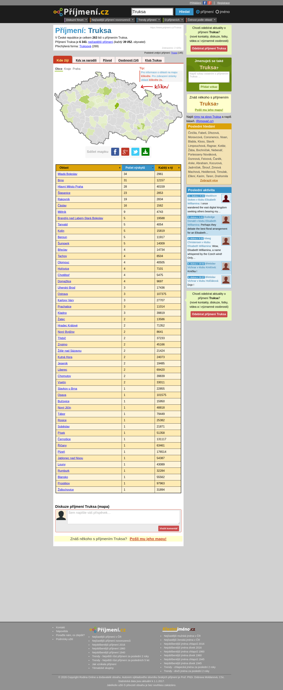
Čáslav (62, 205)
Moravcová (195, 137)
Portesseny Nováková (202, 154)
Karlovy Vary (66, 300)
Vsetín (62, 382)
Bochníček (203, 150)
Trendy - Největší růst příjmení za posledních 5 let (120, 660)
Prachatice (64, 306)
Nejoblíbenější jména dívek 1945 (183, 663)
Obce (58, 68)
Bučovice (63, 401)
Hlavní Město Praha (70, 186)
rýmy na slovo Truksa (207, 116)
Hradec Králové (68, 325)
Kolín (61, 230)
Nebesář (216, 150)
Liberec (62, 369)
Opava (62, 395)
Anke (191, 163)
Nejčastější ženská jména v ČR (182, 639)
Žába (191, 150)
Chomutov (64, 376)
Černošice (64, 439)
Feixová (206, 158)
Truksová (85, 46)
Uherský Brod (66, 287)
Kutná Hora (65, 357)
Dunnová (194, 158)
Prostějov (64, 483)
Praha (76, 68)
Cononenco (211, 137)
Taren (209, 176)
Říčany (62, 445)
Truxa (174, 52)
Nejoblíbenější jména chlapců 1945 (184, 659)
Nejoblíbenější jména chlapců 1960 (184, 651)
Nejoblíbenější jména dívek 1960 (183, 655)
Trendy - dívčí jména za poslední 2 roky (186, 671)
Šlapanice (64, 192)
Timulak (222, 171)
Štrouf (206, 167)
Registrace (223, 2)
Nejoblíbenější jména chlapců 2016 (184, 643)
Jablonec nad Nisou (70, 458)
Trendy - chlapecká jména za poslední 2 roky (189, 667)
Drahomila (221, 176)
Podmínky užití (64, 639)
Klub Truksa (153, 60)
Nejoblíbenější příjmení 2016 (108, 644)
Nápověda (62, 631)
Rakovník (64, 199)
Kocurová (215, 163)
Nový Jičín (64, 407)
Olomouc (63, 262)
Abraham (202, 163)
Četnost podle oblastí (201, 19)
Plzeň (61, 451)
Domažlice (64, 281)
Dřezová (213, 132)
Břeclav (62, 249)
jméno (225, 12)
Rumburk (63, 470)
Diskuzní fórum (76, 19)
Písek (61, 432)
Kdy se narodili (86, 60)
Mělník (62, 211)
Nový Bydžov (66, 331)
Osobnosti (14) (128, 60)
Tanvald (63, 224)
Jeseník (63, 363)
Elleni (191, 176)
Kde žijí (63, 60)
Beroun (62, 237)
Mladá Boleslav (67, 174)
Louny (62, 464)
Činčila (192, 132)
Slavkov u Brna (67, 388)
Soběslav (64, 426)
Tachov (62, 256)
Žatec (61, 319)
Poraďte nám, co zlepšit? (70, 635)
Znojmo (62, 344)
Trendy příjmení (149, 19)
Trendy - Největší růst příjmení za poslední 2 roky (120, 656)
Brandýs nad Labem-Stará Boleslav (80, 218)
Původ (107, 60)
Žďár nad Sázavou (70, 350)
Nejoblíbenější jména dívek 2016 (183, 647)
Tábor (61, 413)
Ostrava (63, 293)
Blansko (63, 477)
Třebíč (62, 338)
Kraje (67, 68)
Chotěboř (64, 275)
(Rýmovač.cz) (205, 121)
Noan (223, 137)
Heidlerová (208, 171)
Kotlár (221, 145)
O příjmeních (174, 19)
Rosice (62, 420)
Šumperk (63, 243)
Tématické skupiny (103, 668)
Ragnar (211, 145)
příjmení (208, 12)
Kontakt (60, 627)
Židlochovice (66, 489)
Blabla (192, 141)
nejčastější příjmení (100, 41)
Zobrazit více (209, 180)
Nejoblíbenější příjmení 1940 (108, 652)
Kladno (62, 312)
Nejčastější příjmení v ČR (106, 636)
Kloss (201, 141)
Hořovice (63, 268)
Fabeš (202, 132)
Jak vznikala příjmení (104, 664)
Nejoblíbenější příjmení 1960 (108, 648)
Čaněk (217, 158)
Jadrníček (194, 167)
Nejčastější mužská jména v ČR (182, 635)
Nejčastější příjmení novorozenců (112, 19)
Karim (200, 176)
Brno (61, 180)
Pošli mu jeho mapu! (148, 539)
